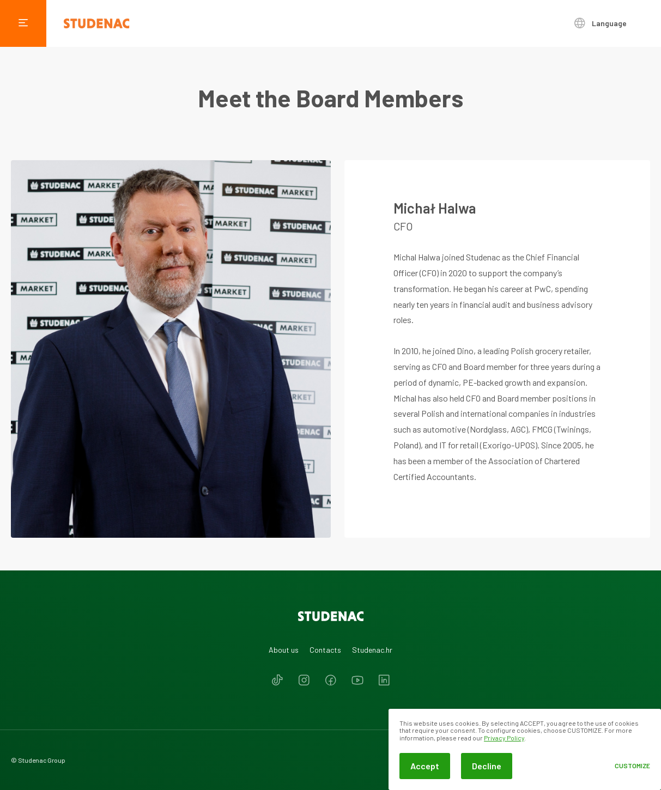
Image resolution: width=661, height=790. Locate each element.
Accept (424, 766)
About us (284, 649)
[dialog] (525, 749)
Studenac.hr (372, 649)
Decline (486, 766)
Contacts (325, 649)
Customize (632, 765)
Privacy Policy (504, 738)
